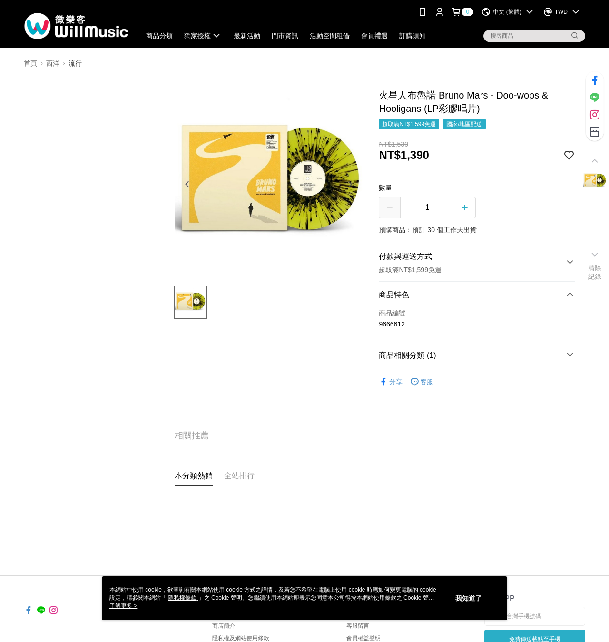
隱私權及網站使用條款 (240, 638)
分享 (391, 382)
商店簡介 (223, 625)
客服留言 (357, 625)
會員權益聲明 (363, 638)
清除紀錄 (595, 272)
